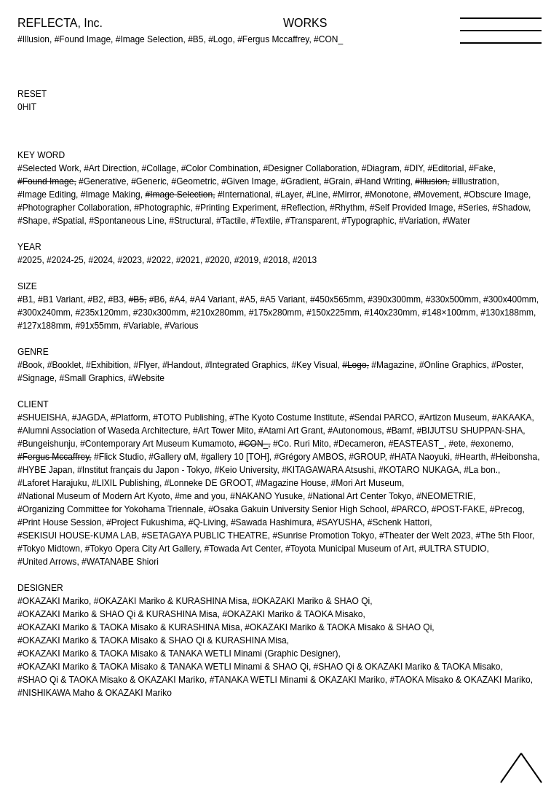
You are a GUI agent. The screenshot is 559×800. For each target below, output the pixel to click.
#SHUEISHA (42, 417)
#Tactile (231, 221)
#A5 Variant (282, 299)
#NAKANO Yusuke (266, 496)
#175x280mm (275, 312)
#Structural (190, 221)
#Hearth (470, 457)
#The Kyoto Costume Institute (286, 417)
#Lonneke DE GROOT (207, 483)
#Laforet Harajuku (52, 483)
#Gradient (300, 181)
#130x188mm (507, 312)
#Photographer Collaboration (73, 208)
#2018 (275, 260)
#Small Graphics (91, 378)
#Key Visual (314, 365)
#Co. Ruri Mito (301, 444)
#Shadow (510, 208)
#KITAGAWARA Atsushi (327, 470)
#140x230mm (390, 312)
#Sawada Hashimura (271, 522)
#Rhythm (347, 208)
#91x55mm (96, 326)
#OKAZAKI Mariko (53, 601)
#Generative (102, 181)
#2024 (100, 260)
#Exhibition (107, 365)
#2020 (217, 260)
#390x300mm (394, 299)
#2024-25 (65, 260)
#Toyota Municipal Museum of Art (349, 549)
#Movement (436, 194)
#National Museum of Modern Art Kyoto (93, 496)
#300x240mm (44, 312)
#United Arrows (46, 562)
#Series (473, 208)
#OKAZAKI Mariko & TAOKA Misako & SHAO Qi (338, 627)
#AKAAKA (512, 417)
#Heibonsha (514, 457)
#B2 (95, 299)
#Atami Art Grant (290, 431)
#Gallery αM (172, 457)
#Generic (149, 181)
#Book (29, 365)
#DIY (414, 168)
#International (244, 194)
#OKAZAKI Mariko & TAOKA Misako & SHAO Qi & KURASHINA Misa (152, 640)
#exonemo (490, 444)
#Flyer (146, 365)
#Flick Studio (119, 457)
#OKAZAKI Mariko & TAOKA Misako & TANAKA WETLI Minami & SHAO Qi (163, 667)
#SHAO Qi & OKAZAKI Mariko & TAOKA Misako (407, 667)
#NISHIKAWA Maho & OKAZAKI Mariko (94, 693)
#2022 (159, 260)
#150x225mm (333, 312)
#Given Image (248, 181)
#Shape (32, 221)
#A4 (177, 299)
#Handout (181, 365)
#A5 (247, 299)
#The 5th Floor (503, 535)
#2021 (188, 260)
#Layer (288, 194)
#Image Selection (179, 194)
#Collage (159, 168)
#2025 (29, 260)
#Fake (481, 168)
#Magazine (392, 365)
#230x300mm (159, 312)
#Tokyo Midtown (48, 549)
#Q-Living (207, 522)
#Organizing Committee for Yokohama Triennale (110, 509)
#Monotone (386, 194)
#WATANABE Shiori (120, 562)
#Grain (337, 181)
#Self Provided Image (411, 208)
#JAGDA (89, 417)
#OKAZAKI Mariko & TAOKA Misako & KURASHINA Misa (128, 627)
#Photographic (162, 208)
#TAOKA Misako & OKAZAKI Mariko (460, 680)
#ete (456, 444)
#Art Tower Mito (223, 431)
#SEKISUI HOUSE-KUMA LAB (77, 535)
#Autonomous (354, 431)
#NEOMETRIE (444, 496)
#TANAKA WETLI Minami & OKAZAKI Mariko (297, 680)
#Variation (418, 221)
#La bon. (481, 470)
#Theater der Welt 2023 (425, 535)
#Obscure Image (496, 194)
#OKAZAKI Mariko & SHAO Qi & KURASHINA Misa (117, 614)
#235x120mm (101, 312)
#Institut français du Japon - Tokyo (143, 470)
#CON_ (253, 444)
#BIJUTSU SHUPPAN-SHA (469, 431)
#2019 (246, 260)
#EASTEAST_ (416, 444)
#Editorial (445, 168)
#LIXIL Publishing (125, 483)
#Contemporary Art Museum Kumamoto (157, 444)
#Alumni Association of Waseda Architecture (102, 431)
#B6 (156, 299)
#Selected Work (48, 168)
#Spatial (68, 221)
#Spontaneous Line (126, 221)
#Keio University (246, 470)
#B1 (25, 299)
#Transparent (311, 221)
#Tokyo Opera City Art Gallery (142, 549)
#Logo (354, 365)
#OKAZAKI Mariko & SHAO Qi (311, 601)
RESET (32, 94)
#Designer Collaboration (310, 168)
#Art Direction (110, 168)
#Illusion (431, 181)
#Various (181, 326)
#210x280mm (217, 312)
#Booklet (64, 365)
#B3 (116, 299)
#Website (146, 378)
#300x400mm (509, 299)
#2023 (130, 260)
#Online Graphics (453, 365)
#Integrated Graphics (246, 365)
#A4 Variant (212, 299)
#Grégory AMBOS (309, 457)
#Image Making (110, 194)
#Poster (506, 365)
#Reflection (303, 208)
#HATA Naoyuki (419, 457)
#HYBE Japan (44, 470)
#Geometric (194, 181)
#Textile (265, 221)
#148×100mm (449, 312)
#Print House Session (59, 522)
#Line (317, 194)
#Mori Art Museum (366, 483)
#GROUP (366, 457)
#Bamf (399, 431)
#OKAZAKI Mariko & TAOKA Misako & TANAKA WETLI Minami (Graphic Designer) (177, 653)
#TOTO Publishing (188, 417)
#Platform (129, 417)
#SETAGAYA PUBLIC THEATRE (205, 535)
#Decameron (358, 444)
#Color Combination (219, 168)
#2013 (305, 260)
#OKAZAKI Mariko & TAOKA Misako (292, 614)
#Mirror (346, 194)
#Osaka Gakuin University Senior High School (297, 509)
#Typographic (367, 221)
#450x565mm (336, 299)
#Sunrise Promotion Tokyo (323, 535)
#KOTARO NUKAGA (418, 470)
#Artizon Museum (453, 417)
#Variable (141, 326)
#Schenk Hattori (398, 522)
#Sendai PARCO (381, 417)
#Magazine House (290, 483)
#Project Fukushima (144, 522)
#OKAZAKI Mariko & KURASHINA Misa (170, 601)
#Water (456, 221)
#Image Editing (46, 194)
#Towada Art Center (243, 549)
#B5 (136, 299)
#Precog (506, 509)
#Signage (36, 378)
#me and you (200, 496)
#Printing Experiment (235, 208)
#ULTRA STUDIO (452, 549)
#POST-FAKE (458, 509)
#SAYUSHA (339, 522)
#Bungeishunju (46, 444)
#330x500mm (452, 299)
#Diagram (381, 168)
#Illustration (474, 181)
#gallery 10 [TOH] (235, 457)
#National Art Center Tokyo (360, 496)
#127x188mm (44, 326)
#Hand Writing (383, 181)
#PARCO (409, 509)
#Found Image (45, 181)
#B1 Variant (60, 299)
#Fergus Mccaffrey (53, 457)
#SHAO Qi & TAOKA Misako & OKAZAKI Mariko (111, 680)
